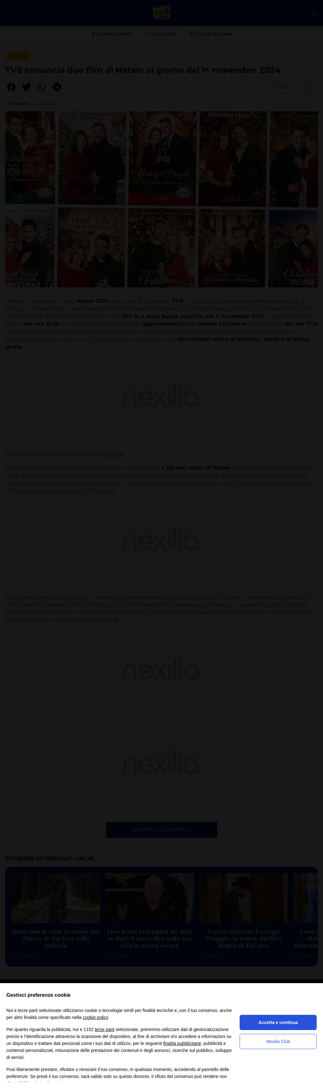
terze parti (104, 1029)
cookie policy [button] (95, 1017)
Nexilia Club (278, 1041)
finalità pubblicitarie (182, 1043)
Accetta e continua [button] (278, 1022)
